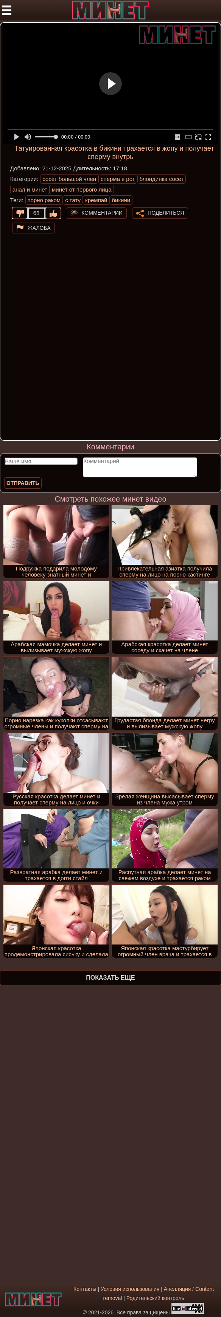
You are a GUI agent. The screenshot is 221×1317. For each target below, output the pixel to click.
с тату (73, 200)
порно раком (44, 200)
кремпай (96, 200)
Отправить (22, 483)
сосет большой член (69, 179)
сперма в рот (118, 179)
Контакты (84, 1289)
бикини (121, 200)
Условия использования (130, 1289)
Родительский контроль (155, 1298)
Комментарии (102, 213)
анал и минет (29, 189)
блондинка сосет (162, 179)
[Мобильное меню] (7, 10)
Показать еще (110, 977)
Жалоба (39, 228)
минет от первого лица (82, 189)
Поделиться (166, 213)
